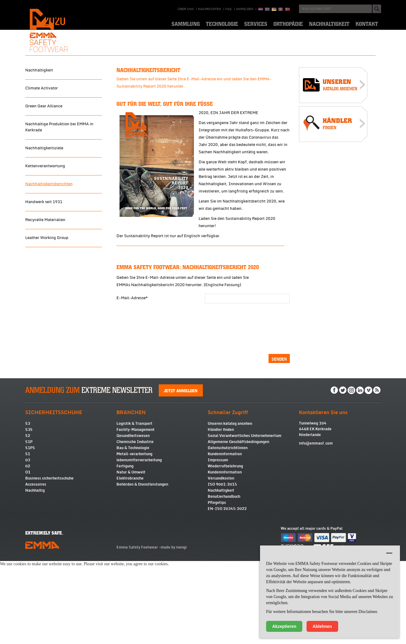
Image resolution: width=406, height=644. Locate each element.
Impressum (218, 543)
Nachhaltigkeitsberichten (49, 261)
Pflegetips (217, 585)
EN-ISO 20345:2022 (227, 592)
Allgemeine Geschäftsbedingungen (238, 525)
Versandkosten (221, 561)
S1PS (30, 531)
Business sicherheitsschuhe (49, 561)
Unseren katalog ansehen (230, 506)
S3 (27, 506)
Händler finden (221, 512)
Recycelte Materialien (45, 296)
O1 (27, 555)
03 (27, 543)
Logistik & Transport (134, 506)
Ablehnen (322, 626)
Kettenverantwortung (45, 243)
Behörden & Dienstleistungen (142, 567)
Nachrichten (209, 9)
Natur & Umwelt (130, 555)
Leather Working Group (46, 314)
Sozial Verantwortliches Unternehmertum (244, 519)
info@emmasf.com (316, 526)
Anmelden (244, 9)
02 (27, 549)
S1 (27, 537)
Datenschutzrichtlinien (228, 531)
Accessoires (35, 567)
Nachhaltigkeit (39, 147)
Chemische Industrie (135, 525)
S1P (29, 525)
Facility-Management (135, 512)
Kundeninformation (225, 537)
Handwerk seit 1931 (43, 279)
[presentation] (230, 404)
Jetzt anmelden (180, 473)
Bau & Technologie (132, 531)
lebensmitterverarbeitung (139, 543)
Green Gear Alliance (43, 183)
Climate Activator (41, 165)
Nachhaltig (35, 573)
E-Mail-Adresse (132, 375)
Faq (228, 9)
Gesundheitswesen (133, 519)
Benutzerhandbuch (224, 579)
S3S (29, 512)
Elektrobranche (130, 561)
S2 (27, 519)
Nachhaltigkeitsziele (44, 225)
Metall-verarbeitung (134, 537)
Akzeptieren (284, 626)
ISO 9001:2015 (222, 567)
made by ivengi (174, 630)
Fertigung (125, 549)
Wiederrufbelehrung (225, 549)
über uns (186, 9)
